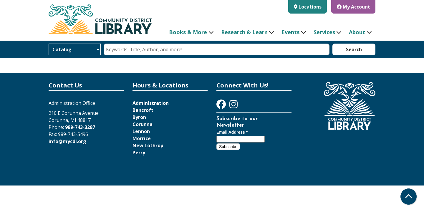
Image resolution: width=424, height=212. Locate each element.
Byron (139, 117)
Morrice (141, 138)
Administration (150, 103)
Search (354, 49)
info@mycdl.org (67, 141)
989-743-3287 (80, 127)
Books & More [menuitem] (188, 32)
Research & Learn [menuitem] (244, 32)
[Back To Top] (408, 196)
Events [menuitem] (290, 32)
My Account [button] (353, 7)
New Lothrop (147, 145)
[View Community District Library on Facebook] (221, 106)
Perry (138, 152)
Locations (310, 7)
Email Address (232, 132)
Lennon (141, 131)
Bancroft (142, 110)
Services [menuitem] (324, 32)
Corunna (142, 124)
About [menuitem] (357, 32)
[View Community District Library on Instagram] (233, 106)
